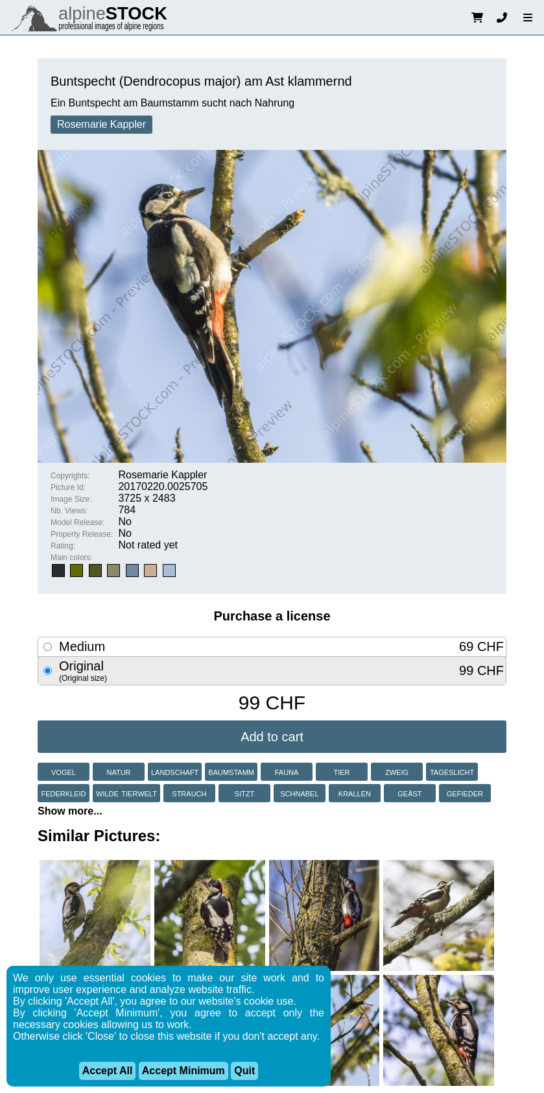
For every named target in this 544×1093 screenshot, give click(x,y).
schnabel (299, 792)
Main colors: (72, 557)
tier (342, 771)
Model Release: (77, 522)
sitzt (245, 792)
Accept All (107, 1070)
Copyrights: (70, 475)
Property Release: (82, 534)
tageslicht (452, 771)
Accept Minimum (183, 1070)
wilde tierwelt (126, 792)
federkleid (63, 792)
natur (118, 771)
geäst (409, 792)
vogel (63, 771)
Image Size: (71, 499)
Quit (244, 1070)
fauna (287, 771)
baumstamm (231, 771)
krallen (354, 792)
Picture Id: (68, 487)
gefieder (465, 792)
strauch (189, 792)
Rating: (63, 545)
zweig (396, 771)
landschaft (174, 771)
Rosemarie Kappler (101, 124)
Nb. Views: (69, 510)
